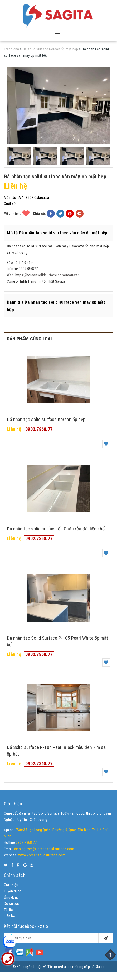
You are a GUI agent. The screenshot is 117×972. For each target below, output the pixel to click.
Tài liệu (9, 910)
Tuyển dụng (13, 891)
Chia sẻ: (39, 213)
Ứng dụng (11, 897)
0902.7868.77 (38, 429)
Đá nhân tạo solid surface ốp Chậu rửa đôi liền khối (56, 528)
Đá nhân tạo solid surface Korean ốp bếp (46, 419)
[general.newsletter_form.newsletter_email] (58, 938)
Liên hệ (9, 916)
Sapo (100, 967)
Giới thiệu (11, 885)
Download (12, 904)
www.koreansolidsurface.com (41, 855)
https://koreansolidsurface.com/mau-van (47, 275)
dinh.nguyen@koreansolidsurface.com (44, 849)
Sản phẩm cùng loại (29, 339)
